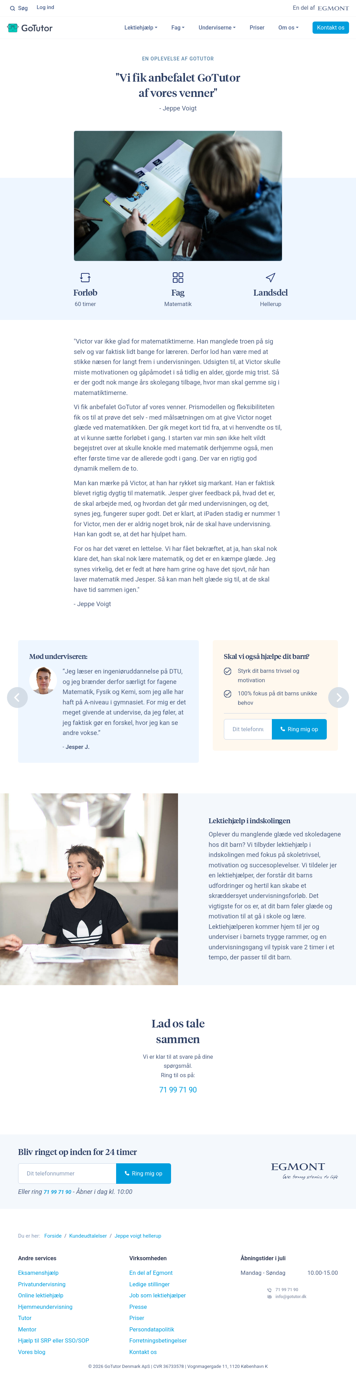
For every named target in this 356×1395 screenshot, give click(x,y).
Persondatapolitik (151, 1341)
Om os (286, 29)
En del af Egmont (151, 1285)
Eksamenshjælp (38, 1285)
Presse (138, 1319)
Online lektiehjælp (40, 1308)
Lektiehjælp (138, 29)
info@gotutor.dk (274, 1316)
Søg (19, 8)
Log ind (47, 8)
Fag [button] (175, 29)
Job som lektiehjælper (157, 1308)
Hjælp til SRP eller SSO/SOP (53, 1353)
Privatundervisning (42, 1296)
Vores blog (32, 1364)
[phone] (248, 731)
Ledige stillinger (149, 1296)
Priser (257, 29)
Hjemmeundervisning (45, 1319)
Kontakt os (331, 29)
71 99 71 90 (178, 1096)
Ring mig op (299, 731)
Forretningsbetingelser (158, 1353)
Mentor (27, 1341)
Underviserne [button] (215, 29)
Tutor (25, 1330)
